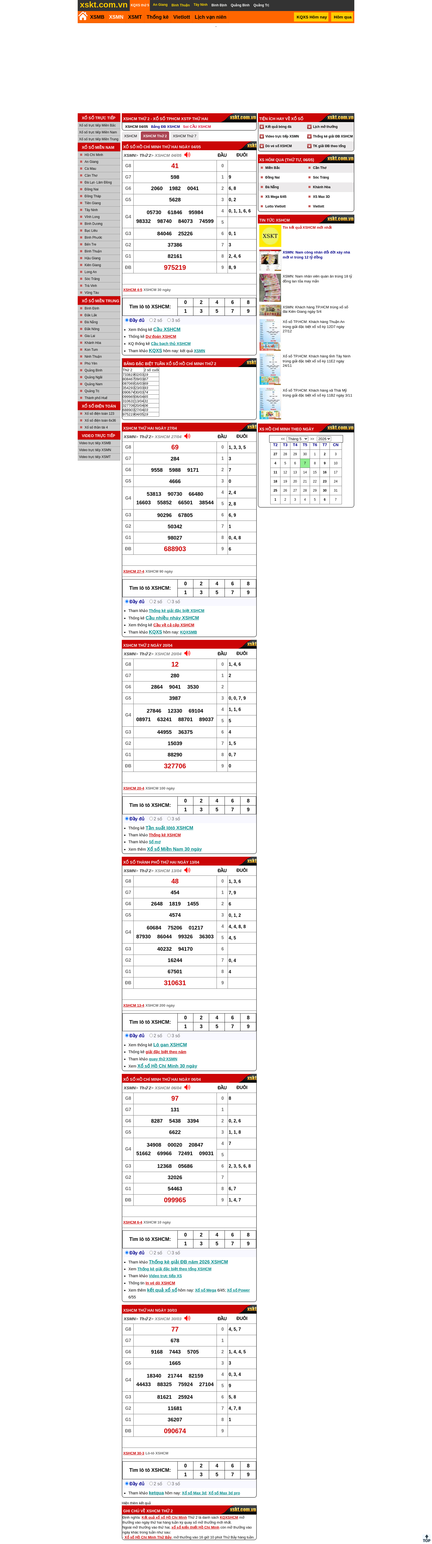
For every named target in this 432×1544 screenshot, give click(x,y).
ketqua (156, 1485)
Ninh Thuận (93, 349)
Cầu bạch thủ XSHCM (171, 336)
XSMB (97, 17)
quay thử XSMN (163, 1051)
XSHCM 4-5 (132, 282)
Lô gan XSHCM (170, 1037)
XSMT (135, 17)
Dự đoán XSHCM (160, 329)
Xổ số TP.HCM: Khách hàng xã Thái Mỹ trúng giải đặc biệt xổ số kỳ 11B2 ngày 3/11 (317, 385)
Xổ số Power (238, 1283)
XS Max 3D (321, 189)
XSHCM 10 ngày (157, 1215)
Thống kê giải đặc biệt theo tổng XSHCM (174, 1261)
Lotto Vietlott (275, 199)
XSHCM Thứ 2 (155, 128)
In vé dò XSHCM (160, 1275)
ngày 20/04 (161, 638)
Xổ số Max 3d (194, 1485)
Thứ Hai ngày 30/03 (157, 1303)
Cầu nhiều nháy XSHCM (172, 610)
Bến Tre (90, 237)
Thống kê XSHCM (165, 827)
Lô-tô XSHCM (156, 1446)
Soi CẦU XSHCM (197, 119)
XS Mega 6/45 (276, 189)
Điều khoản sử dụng (216, 1542)
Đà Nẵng (91, 315)
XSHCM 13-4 (133, 998)
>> (312, 431)
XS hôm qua (271, 152)
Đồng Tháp (93, 189)
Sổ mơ (155, 834)
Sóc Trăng (92, 271)
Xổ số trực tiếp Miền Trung (98, 132)
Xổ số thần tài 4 (96, 420)
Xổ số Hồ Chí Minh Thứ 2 (191, 356)
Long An (91, 264)
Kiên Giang (93, 258)
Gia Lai (90, 328)
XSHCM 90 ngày (159, 564)
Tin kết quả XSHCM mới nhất (307, 220)
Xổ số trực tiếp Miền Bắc (97, 118)
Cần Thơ (91, 168)
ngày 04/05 (190, 139)
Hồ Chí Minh (94, 147)
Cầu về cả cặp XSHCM (174, 617)
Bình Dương (93, 216)
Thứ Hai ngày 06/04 (181, 1072)
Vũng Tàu (92, 285)
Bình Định (92, 301)
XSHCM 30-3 (133, 1446)
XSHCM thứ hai (138, 421)
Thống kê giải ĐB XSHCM (333, 129)
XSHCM (130, 128)
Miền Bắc (272, 160)
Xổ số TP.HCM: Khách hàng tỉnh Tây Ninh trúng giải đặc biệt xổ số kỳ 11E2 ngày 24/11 (316, 353)
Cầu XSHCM (167, 322)
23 (324, 474)
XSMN (116, 17)
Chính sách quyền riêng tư (251, 1542)
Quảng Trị (92, 384)
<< (283, 431)
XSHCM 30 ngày (157, 282)
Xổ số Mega (205, 1283)
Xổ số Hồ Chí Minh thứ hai (150, 139)
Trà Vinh (91, 278)
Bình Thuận (93, 244)
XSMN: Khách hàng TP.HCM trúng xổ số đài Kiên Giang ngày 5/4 (315, 302)
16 (324, 465)
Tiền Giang (93, 196)
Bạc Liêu (91, 223)
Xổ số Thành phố (141, 855)
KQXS (155, 343)
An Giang (91, 154)
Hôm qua (343, 17)
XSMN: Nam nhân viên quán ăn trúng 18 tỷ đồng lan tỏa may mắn (317, 271)
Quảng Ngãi (93, 370)
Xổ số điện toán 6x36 (100, 413)
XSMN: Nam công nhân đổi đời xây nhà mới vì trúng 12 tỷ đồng (316, 247)
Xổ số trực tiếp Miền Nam (98, 125)
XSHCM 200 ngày (160, 998)
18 (275, 474)
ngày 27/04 (166, 421)
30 (324, 483)
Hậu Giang (93, 251)
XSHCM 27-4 (133, 564)
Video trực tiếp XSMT (95, 449)
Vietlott (318, 199)
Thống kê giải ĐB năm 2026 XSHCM (188, 1254)
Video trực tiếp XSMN (95, 442)
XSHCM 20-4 (133, 781)
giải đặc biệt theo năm (165, 1044)
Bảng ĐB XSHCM (165, 119)
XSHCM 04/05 (136, 119)
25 (275, 483)
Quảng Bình (93, 363)
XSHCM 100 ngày (160, 781)
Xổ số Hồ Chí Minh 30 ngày (167, 1058)
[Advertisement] (216, 64)
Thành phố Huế (96, 390)
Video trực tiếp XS (165, 1268)
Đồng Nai (91, 182)
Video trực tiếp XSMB (95, 436)
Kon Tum (91, 342)
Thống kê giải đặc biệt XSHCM (176, 603)
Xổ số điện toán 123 (99, 406)
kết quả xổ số (162, 1282)
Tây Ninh (91, 202)
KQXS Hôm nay (312, 17)
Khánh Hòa (93, 335)
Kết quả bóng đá (278, 119)
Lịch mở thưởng (325, 119)
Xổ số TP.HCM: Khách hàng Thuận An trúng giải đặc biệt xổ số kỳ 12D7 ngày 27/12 (314, 319)
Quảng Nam (93, 377)
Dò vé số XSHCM (278, 139)
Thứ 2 (145, 147)
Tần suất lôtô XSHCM (169, 820)
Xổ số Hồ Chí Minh (142, 1072)
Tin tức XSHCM (274, 213)
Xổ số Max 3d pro (224, 1485)
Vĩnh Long (92, 209)
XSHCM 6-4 (132, 1215)
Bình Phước (93, 230)
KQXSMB (188, 625)
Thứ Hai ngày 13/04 (180, 855)
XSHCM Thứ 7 (184, 128)
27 (275, 447)
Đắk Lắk (91, 308)
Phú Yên (91, 356)
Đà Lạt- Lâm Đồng (98, 175)
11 (275, 465)
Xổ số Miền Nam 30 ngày (174, 841)
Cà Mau (90, 161)
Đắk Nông (92, 322)
